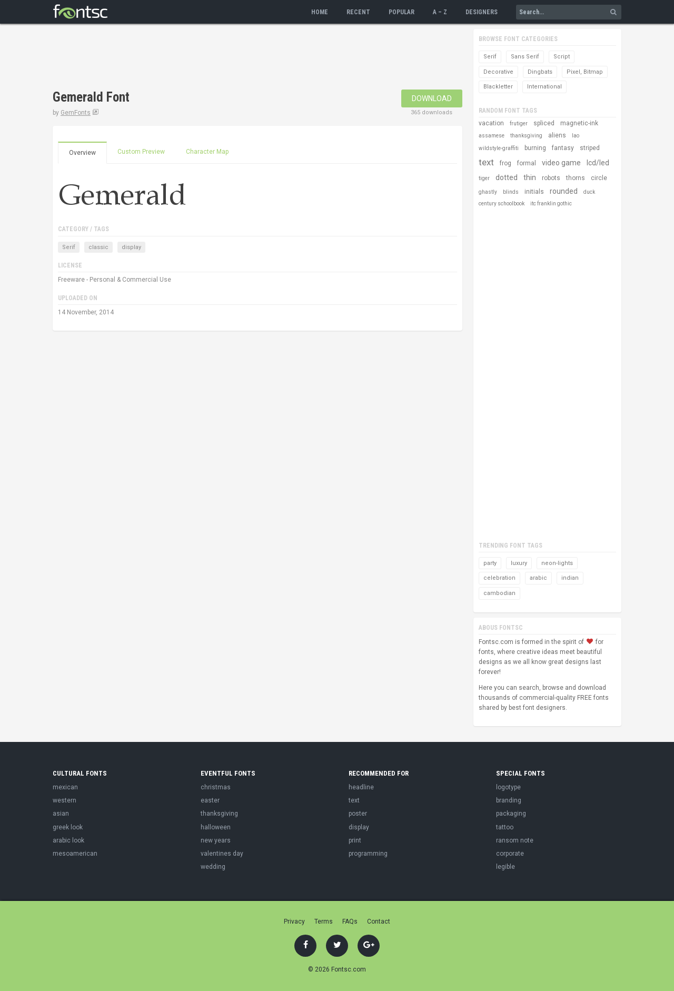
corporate (510, 853)
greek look (68, 827)
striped (590, 148)
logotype (508, 787)
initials (534, 191)
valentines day (222, 853)
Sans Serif (525, 56)
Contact (378, 921)
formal (526, 163)
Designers (481, 12)
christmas (216, 787)
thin (529, 177)
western (64, 800)
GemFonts (76, 112)
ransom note (514, 840)
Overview (82, 152)
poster (358, 813)
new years (216, 840)
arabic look (68, 840)
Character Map (207, 151)
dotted (506, 177)
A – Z (440, 12)
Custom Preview (141, 151)
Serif (68, 247)
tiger (484, 178)
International (544, 86)
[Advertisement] (244, 58)
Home (319, 12)
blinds (511, 192)
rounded (564, 191)
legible (505, 866)
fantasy (563, 148)
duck (589, 192)
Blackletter (498, 86)
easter (210, 800)
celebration (499, 577)
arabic (538, 577)
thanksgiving (526, 135)
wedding (213, 866)
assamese (491, 135)
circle (599, 178)
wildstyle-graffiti (499, 148)
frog (505, 163)
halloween (216, 827)
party (490, 563)
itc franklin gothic (551, 203)
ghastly (488, 192)
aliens (557, 135)
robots (551, 178)
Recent (358, 12)
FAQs (350, 921)
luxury (519, 563)
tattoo (504, 827)
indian (570, 577)
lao (575, 135)
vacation (491, 123)
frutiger (519, 123)
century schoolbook (501, 203)
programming (368, 853)
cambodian (499, 593)
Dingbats (540, 71)
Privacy (294, 921)
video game (561, 162)
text (486, 162)
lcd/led (598, 162)
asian (61, 813)
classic (98, 247)
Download (432, 98)
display (131, 247)
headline (361, 787)
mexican (65, 787)
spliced (543, 123)
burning (535, 148)
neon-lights (557, 563)
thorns (575, 178)
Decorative (498, 71)
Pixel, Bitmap (585, 71)
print (355, 840)
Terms (323, 921)
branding (508, 800)
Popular (401, 12)
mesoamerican (75, 853)
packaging (511, 813)
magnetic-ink (579, 123)
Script (561, 56)
